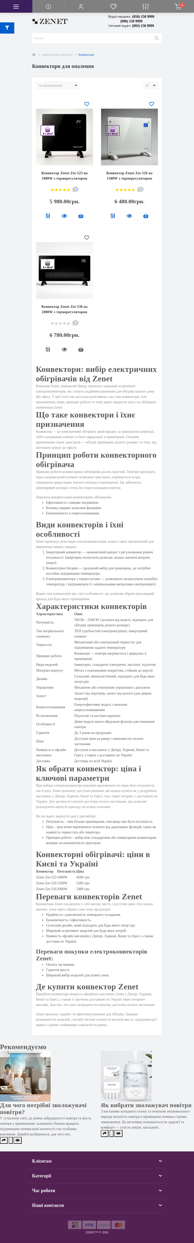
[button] (81, 6)
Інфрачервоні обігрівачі (57, 54)
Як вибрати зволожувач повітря (146, 1105)
